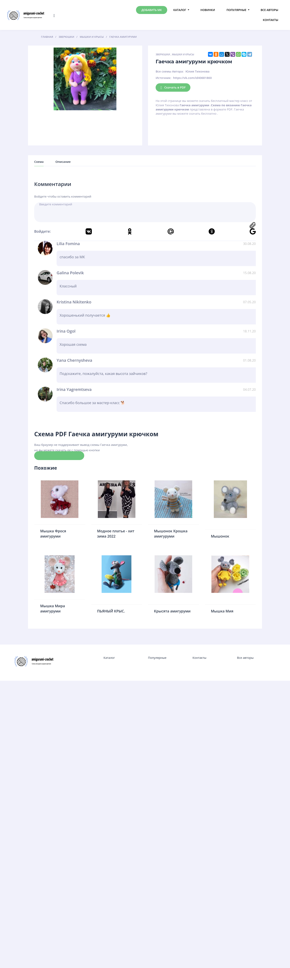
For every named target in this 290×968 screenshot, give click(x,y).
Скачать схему (59, 455)
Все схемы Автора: (170, 71)
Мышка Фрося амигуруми (53, 534)
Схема (39, 162)
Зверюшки (163, 54)
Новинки (207, 10)
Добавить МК (151, 10)
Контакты (270, 20)
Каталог (179, 10)
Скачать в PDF (173, 87)
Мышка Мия (222, 611)
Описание (63, 162)
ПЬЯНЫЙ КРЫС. (111, 611)
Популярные (236, 10)
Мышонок (220, 536)
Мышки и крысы (183, 54)
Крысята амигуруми (172, 611)
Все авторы (269, 10)
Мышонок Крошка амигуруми (171, 534)
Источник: (163, 78)
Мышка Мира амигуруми (52, 608)
